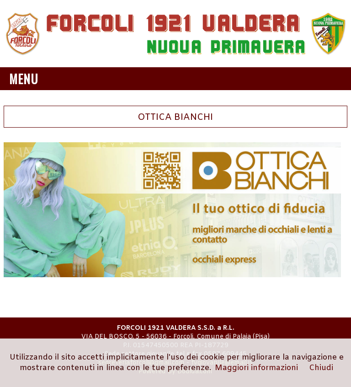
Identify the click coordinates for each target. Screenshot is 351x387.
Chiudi (321, 368)
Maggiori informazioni (256, 368)
